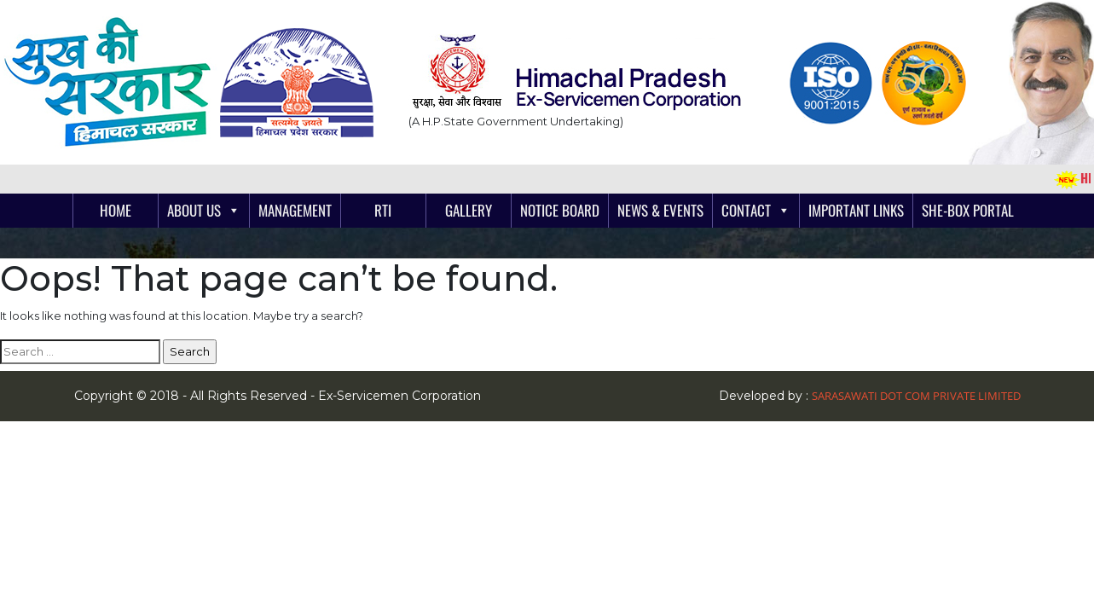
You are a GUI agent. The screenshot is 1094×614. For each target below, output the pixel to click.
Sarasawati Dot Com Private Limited (916, 395)
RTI (382, 210)
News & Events (660, 210)
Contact (746, 210)
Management (295, 210)
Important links (856, 210)
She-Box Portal (968, 210)
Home (115, 210)
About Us (194, 210)
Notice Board (559, 210)
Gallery (468, 210)
